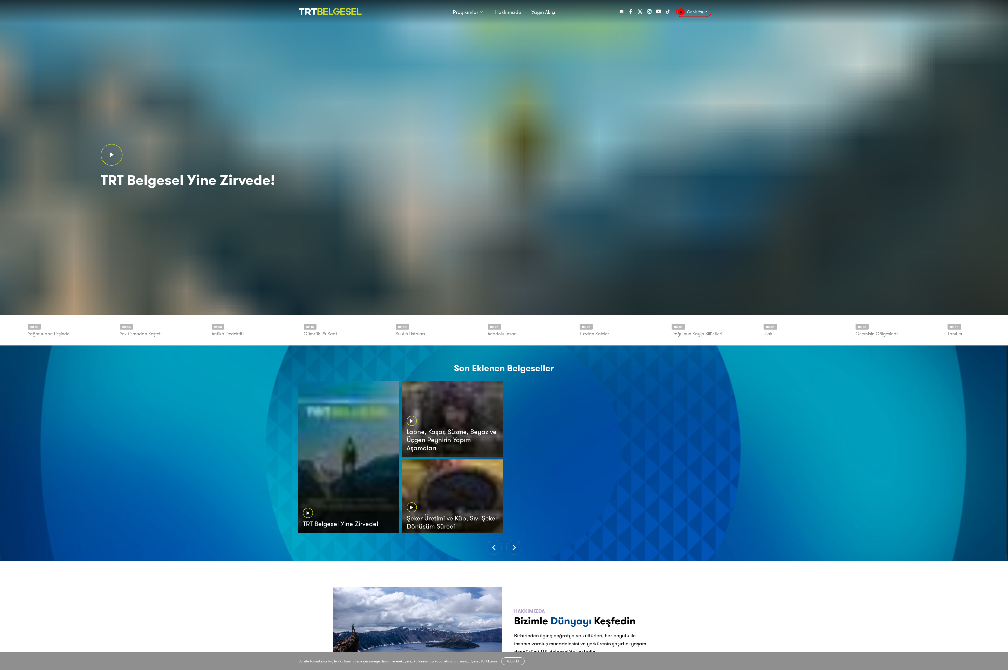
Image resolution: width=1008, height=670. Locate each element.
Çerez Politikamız (484, 661)
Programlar (465, 12)
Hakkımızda (508, 12)
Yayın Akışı (543, 12)
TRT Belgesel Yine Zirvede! (188, 179)
